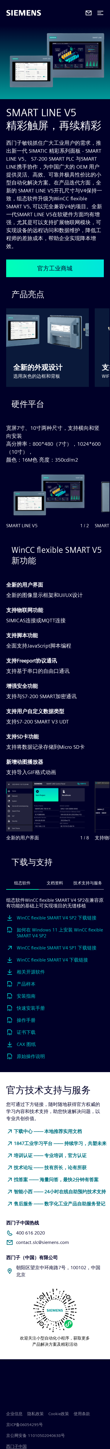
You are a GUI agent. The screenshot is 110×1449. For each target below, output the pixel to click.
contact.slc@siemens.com (42, 1242)
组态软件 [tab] (22, 883)
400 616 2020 (30, 1233)
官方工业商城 (54, 268)
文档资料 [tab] (55, 883)
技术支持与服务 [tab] (87, 883)
